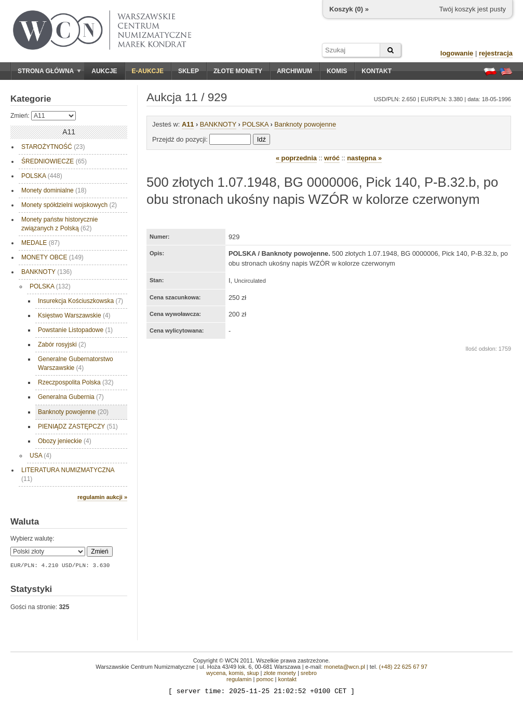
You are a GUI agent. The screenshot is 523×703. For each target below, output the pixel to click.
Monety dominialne (53, 190)
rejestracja (496, 53)
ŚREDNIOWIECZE (54, 161)
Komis (337, 71)
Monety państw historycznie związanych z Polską (59, 224)
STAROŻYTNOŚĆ (53, 146)
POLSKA (41, 176)
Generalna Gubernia (71, 397)
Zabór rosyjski (62, 344)
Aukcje (104, 71)
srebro (309, 673)
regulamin (238, 679)
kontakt (287, 679)
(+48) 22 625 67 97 (403, 667)
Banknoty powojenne (73, 412)
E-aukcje (148, 71)
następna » (364, 158)
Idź (261, 139)
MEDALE (40, 242)
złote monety (279, 673)
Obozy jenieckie (64, 441)
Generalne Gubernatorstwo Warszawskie (75, 363)
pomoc (264, 679)
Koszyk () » (349, 9)
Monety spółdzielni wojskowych (69, 205)
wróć (332, 158)
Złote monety (237, 71)
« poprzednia (296, 158)
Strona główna (49, 71)
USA (40, 455)
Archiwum (294, 71)
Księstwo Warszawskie (74, 315)
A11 (188, 124)
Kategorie (30, 99)
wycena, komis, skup (232, 673)
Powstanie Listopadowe (75, 330)
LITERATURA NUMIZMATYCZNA (68, 474)
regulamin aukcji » (102, 497)
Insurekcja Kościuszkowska (80, 301)
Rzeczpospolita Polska (75, 382)
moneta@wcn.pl (344, 667)
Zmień (99, 551)
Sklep (188, 71)
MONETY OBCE (52, 257)
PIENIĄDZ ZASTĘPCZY (78, 426)
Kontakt (376, 71)
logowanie (457, 53)
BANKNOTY (46, 271)
